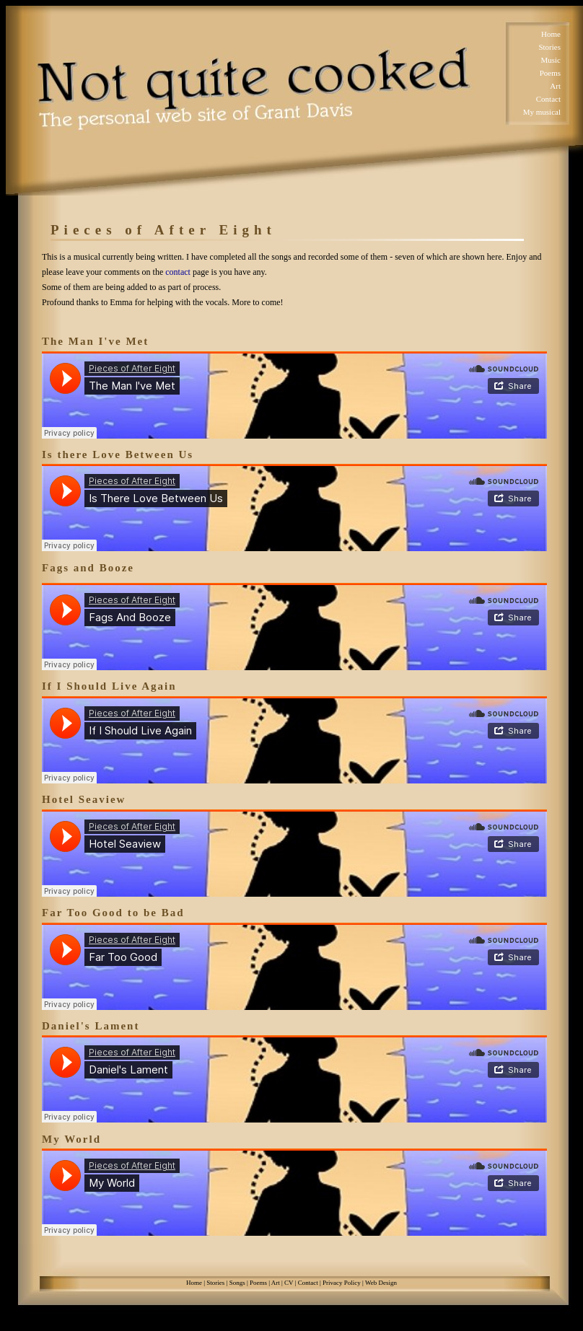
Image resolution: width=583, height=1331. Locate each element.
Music (551, 60)
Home (551, 34)
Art (555, 86)
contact (177, 272)
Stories (549, 47)
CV (288, 1282)
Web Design (381, 1282)
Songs (237, 1282)
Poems (550, 73)
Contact (548, 99)
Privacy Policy (342, 1282)
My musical (542, 111)
